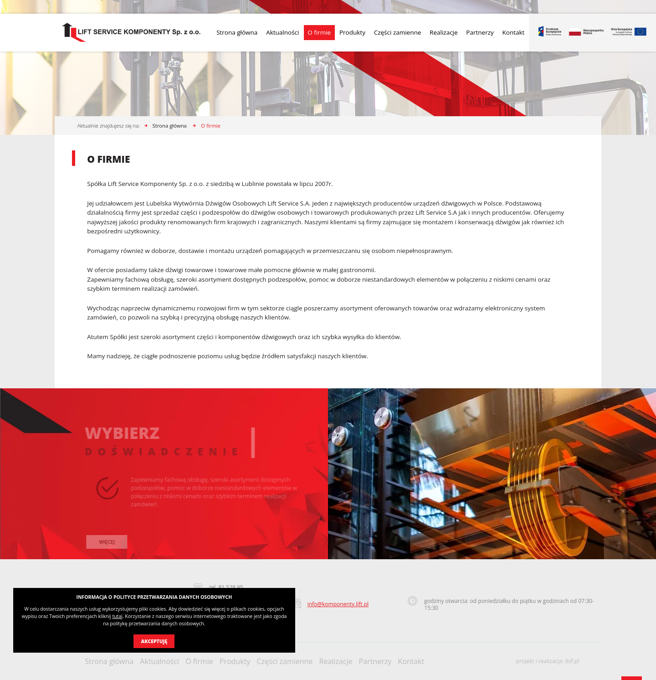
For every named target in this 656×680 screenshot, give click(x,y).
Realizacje (444, 32)
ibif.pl (572, 661)
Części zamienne (397, 32)
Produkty (352, 32)
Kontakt (513, 32)
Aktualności (282, 32)
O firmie (319, 32)
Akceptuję (154, 641)
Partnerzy (479, 32)
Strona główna (236, 32)
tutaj (117, 616)
